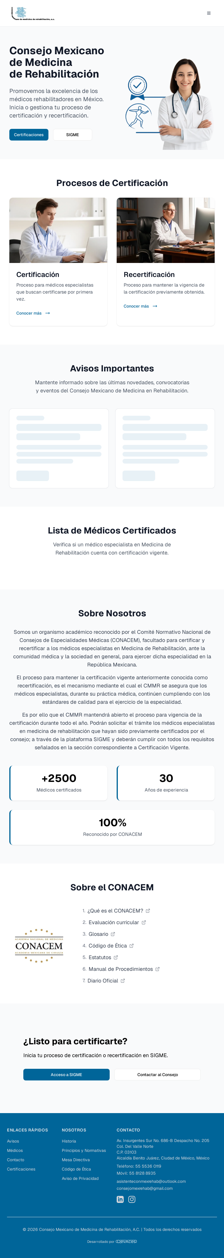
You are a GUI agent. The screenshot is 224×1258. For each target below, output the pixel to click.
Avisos (13, 1141)
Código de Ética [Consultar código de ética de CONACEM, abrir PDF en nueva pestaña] (111, 945)
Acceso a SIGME (66, 1074)
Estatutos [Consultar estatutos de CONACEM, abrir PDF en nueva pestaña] (103, 957)
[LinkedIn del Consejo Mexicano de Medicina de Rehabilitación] (120, 1199)
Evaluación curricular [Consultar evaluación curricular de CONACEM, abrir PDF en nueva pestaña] (117, 922)
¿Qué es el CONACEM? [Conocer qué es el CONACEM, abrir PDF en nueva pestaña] (119, 910)
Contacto (15, 1159)
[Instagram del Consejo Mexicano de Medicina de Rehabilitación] (131, 1199)
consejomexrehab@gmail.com (145, 1188)
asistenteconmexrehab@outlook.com (151, 1181)
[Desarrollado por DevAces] (112, 1241)
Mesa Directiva (76, 1159)
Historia (69, 1141)
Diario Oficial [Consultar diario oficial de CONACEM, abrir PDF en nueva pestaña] (106, 980)
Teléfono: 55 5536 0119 (139, 1166)
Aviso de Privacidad (80, 1178)
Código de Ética (76, 1169)
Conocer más (33, 313)
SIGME (72, 134)
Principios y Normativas (84, 1150)
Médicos (15, 1150)
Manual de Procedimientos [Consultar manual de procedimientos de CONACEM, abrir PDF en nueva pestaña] (124, 969)
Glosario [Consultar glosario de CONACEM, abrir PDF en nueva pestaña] (102, 934)
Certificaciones (29, 134)
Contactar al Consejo (157, 1074)
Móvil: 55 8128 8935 (136, 1173)
